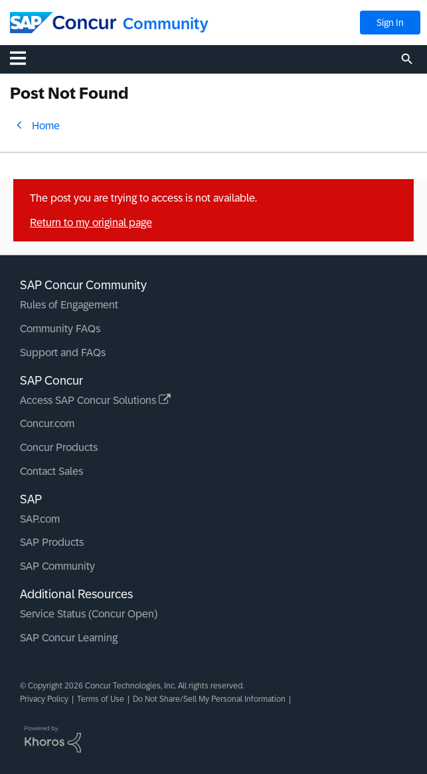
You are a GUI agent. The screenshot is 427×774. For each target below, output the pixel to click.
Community (166, 23)
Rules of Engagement (69, 304)
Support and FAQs (63, 352)
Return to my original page (91, 222)
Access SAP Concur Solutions (95, 400)
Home (46, 125)
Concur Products (59, 447)
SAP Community (57, 566)
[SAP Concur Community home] (63, 22)
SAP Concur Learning (69, 637)
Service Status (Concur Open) (88, 613)
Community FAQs (60, 328)
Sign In (390, 22)
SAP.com (40, 519)
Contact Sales (51, 471)
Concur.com (47, 423)
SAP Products (52, 542)
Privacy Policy (44, 699)
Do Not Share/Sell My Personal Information (209, 699)
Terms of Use (100, 699)
